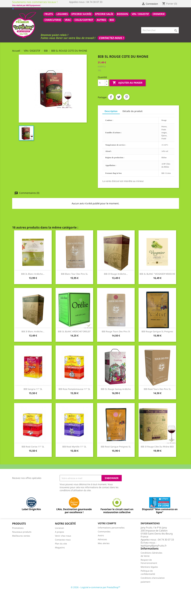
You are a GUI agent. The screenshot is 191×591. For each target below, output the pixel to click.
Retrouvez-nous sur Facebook (26, 5)
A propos (59, 531)
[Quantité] (101, 82)
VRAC (68, 19)
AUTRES (101, 19)
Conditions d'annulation (153, 577)
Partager (111, 97)
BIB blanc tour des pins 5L (74, 273)
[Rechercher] (160, 30)
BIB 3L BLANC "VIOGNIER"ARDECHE (157, 273)
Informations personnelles (111, 527)
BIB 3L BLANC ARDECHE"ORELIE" (74, 331)
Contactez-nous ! (111, 38)
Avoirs (101, 535)
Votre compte (107, 523)
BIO (112, 19)
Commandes (104, 531)
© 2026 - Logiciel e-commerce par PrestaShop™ (95, 587)
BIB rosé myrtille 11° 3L (74, 446)
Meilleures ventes (21, 535)
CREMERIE (159, 13)
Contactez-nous (63, 539)
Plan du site (61, 543)
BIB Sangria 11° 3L (33, 388)
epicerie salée (104, 13)
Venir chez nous (63, 535)
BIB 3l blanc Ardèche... (32, 331)
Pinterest (127, 97)
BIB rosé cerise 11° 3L (33, 446)
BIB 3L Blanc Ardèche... (32, 273)
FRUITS (48, 13)
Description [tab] (111, 110)
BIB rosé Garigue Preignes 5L (116, 446)
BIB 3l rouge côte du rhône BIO (157, 446)
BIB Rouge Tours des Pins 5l (116, 331)
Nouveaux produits (21, 531)
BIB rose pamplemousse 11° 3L (74, 388)
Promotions (18, 527)
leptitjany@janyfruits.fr (154, 545)
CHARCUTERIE (52, 19)
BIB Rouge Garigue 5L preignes (157, 331)
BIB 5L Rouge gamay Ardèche (116, 388)
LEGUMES (62, 13)
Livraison (59, 527)
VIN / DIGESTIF (140, 13)
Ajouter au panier (127, 83)
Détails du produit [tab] (132, 110)
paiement (145, 581)
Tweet (119, 97)
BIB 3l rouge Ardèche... (116, 273)
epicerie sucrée (81, 13)
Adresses (102, 539)
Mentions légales (149, 566)
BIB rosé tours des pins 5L (157, 388)
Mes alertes (104, 543)
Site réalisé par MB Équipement (83, 5)
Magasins (60, 547)
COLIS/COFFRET (84, 19)
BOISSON (122, 13)
